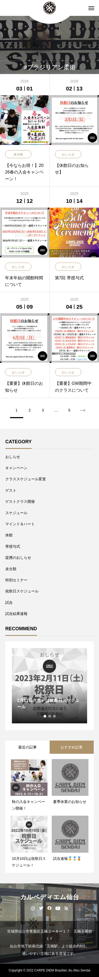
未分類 (10, 569)
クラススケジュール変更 (25, 479)
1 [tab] (45, 716)
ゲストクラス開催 (20, 501)
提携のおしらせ (18, 557)
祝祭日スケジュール (22, 591)
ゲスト (10, 490)
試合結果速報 (16, 613)
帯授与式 (12, 546)
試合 (9, 602)
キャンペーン (16, 468)
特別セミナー (16, 580)
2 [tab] (49, 716)
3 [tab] (54, 716)
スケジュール (16, 513)
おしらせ (12, 457)
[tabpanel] (49, 685)
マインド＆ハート (20, 524)
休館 (9, 535)
